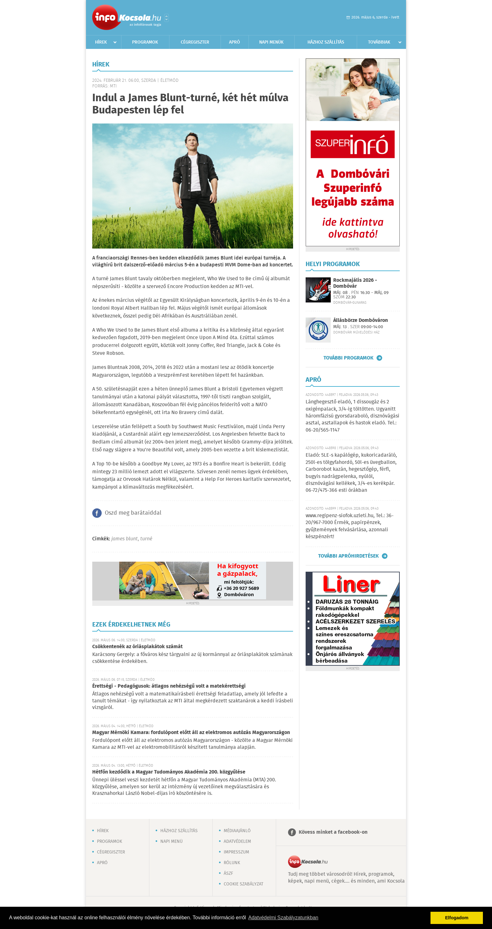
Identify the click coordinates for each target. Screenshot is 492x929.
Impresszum (236, 852)
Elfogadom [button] (456, 917)
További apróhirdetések (348, 556)
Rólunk (232, 862)
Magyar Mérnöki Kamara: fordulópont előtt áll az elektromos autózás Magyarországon (191, 733)
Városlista (166, 18)
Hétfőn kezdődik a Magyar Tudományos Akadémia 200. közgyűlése (168, 772)
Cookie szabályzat (243, 884)
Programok (145, 42)
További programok (348, 358)
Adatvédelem (237, 841)
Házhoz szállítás (326, 42)
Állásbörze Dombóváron (360, 320)
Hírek (101, 42)
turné (146, 539)
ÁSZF (228, 873)
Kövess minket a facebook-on (333, 832)
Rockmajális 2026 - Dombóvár (355, 283)
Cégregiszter (195, 42)
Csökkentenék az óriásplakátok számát (137, 647)
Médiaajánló (237, 830)
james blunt (124, 539)
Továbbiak (379, 42)
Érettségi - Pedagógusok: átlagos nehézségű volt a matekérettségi (169, 686)
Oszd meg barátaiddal (133, 513)
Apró (234, 42)
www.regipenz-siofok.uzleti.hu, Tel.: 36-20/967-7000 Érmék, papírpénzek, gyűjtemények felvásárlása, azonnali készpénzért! (349, 526)
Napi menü (171, 841)
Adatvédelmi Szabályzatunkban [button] (283, 917)
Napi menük (271, 42)
